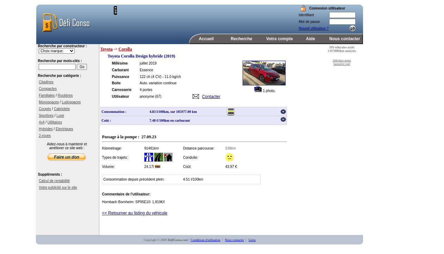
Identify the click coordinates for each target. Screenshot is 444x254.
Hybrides (45, 129)
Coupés (45, 109)
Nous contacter (344, 38)
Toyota (106, 49)
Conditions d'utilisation (205, 240)
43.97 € (231, 167)
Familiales (47, 95)
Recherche (241, 38)
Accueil (206, 38)
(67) (158, 96)
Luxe (60, 115)
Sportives (46, 115)
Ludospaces (71, 102)
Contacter (211, 96)
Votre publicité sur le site (58, 187)
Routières (65, 95)
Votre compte (279, 38)
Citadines (46, 82)
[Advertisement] (199, 16)
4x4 (41, 122)
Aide (310, 38)
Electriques (64, 129)
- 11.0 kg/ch (171, 77)
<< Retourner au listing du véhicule (134, 213)
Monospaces (49, 102)
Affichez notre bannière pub (342, 62)
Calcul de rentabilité (54, 181)
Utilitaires (55, 122)
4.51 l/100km (193, 179)
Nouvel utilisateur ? (314, 28)
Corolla (125, 49)
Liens (252, 240)
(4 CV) (156, 77)
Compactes (48, 89)
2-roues (45, 136)
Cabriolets (62, 109)
